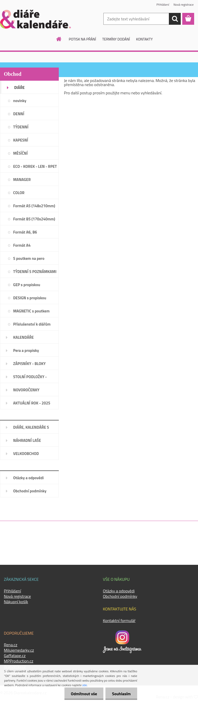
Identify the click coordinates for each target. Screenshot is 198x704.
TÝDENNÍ (20, 127)
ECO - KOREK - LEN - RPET (35, 166)
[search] (175, 19)
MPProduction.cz (18, 661)
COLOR (18, 193)
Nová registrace (184, 4)
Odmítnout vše (84, 694)
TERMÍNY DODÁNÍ (116, 39)
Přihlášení (162, 4)
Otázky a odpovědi (28, 478)
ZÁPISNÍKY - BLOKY (29, 364)
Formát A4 (22, 245)
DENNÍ (18, 114)
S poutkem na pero (28, 258)
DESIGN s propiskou (29, 298)
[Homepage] (59, 39)
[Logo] (35, 19)
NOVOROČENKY (26, 390)
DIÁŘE (19, 87)
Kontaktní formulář (119, 620)
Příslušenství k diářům (32, 324)
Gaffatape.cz (15, 655)
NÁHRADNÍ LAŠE (27, 440)
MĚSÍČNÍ (20, 153)
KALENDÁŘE (23, 337)
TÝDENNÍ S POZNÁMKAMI (34, 272)
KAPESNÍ (20, 140)
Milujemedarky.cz (19, 650)
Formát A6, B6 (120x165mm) (25, 233)
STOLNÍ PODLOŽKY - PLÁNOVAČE (30, 378)
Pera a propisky (26, 350)
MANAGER (22, 180)
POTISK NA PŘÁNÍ (82, 39)
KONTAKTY (144, 39)
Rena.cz (10, 645)
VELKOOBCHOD (26, 454)
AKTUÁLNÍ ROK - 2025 (31, 403)
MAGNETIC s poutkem (31, 311)
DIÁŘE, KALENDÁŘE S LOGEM (31, 429)
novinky (19, 101)
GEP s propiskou (26, 285)
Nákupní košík (16, 602)
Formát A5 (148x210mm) (34, 206)
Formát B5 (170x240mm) (34, 219)
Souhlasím (121, 694)
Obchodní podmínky (29, 491)
